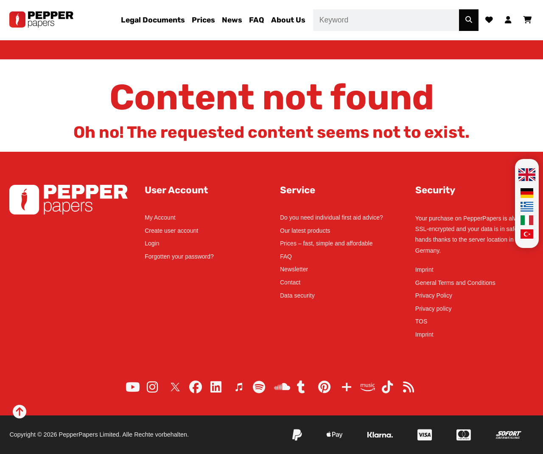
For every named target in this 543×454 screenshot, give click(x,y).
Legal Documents (153, 20)
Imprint (424, 269)
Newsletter (294, 269)
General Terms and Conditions (455, 282)
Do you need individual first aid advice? (331, 217)
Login (152, 243)
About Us (288, 20)
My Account (160, 217)
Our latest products (305, 230)
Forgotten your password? (179, 256)
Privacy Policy (433, 295)
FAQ (256, 20)
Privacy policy (433, 308)
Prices (203, 20)
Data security (297, 295)
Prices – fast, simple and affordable (326, 243)
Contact (290, 282)
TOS (421, 321)
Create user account (171, 230)
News (232, 20)
